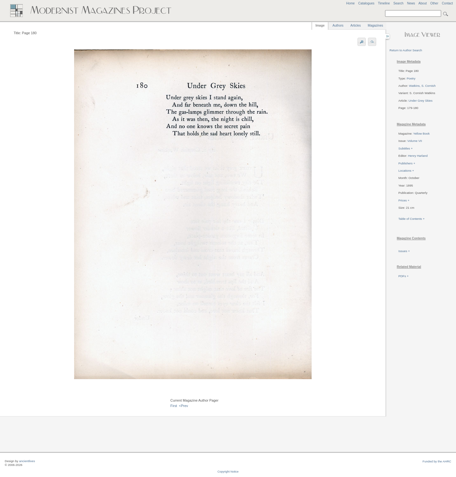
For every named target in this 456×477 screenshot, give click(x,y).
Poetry (411, 78)
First (173, 406)
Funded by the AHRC (436, 461)
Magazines (375, 25)
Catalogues (366, 3)
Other (434, 3)
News (411, 3)
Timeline (384, 3)
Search (398, 3)
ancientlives (27, 461)
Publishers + (406, 163)
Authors (337, 25)
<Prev (183, 406)
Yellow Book (421, 133)
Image (320, 25)
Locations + (406, 170)
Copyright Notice (228, 471)
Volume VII (414, 141)
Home (350, 3)
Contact (447, 3)
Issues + (404, 251)
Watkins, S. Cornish (422, 85)
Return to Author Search (406, 50)
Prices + (403, 200)
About (422, 3)
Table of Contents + (411, 218)
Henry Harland (418, 155)
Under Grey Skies (420, 100)
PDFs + (403, 276)
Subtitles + (405, 148)
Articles (356, 25)
